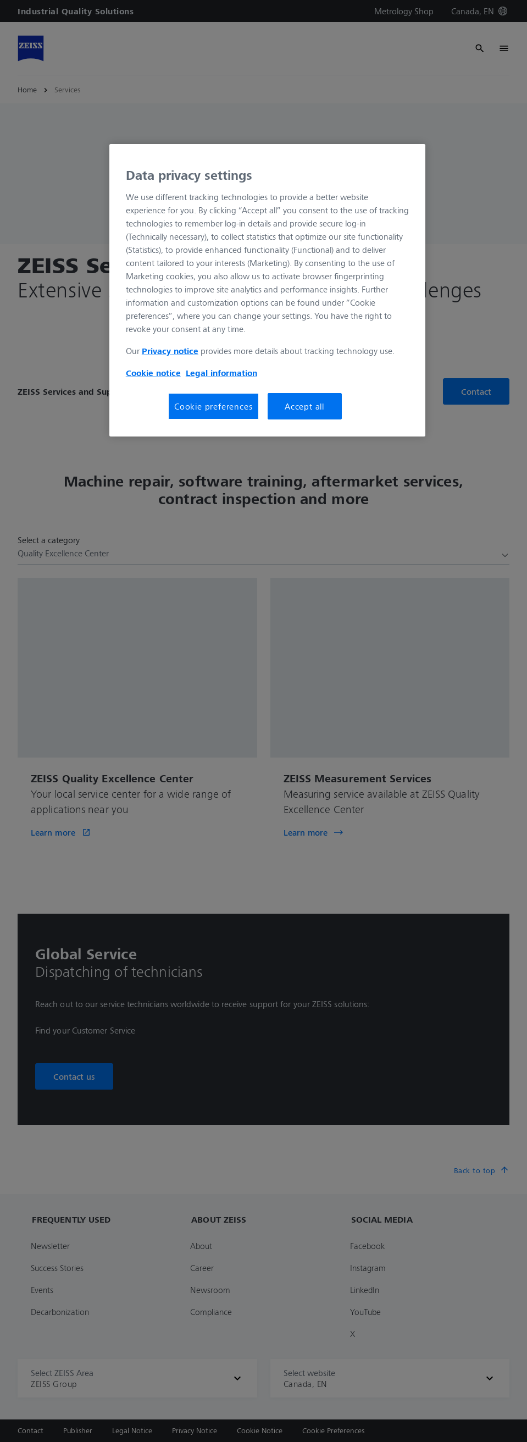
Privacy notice (170, 351)
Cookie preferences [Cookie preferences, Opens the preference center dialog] (213, 406)
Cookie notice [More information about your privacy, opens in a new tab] (153, 373)
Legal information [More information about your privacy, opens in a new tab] (221, 373)
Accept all (304, 406)
